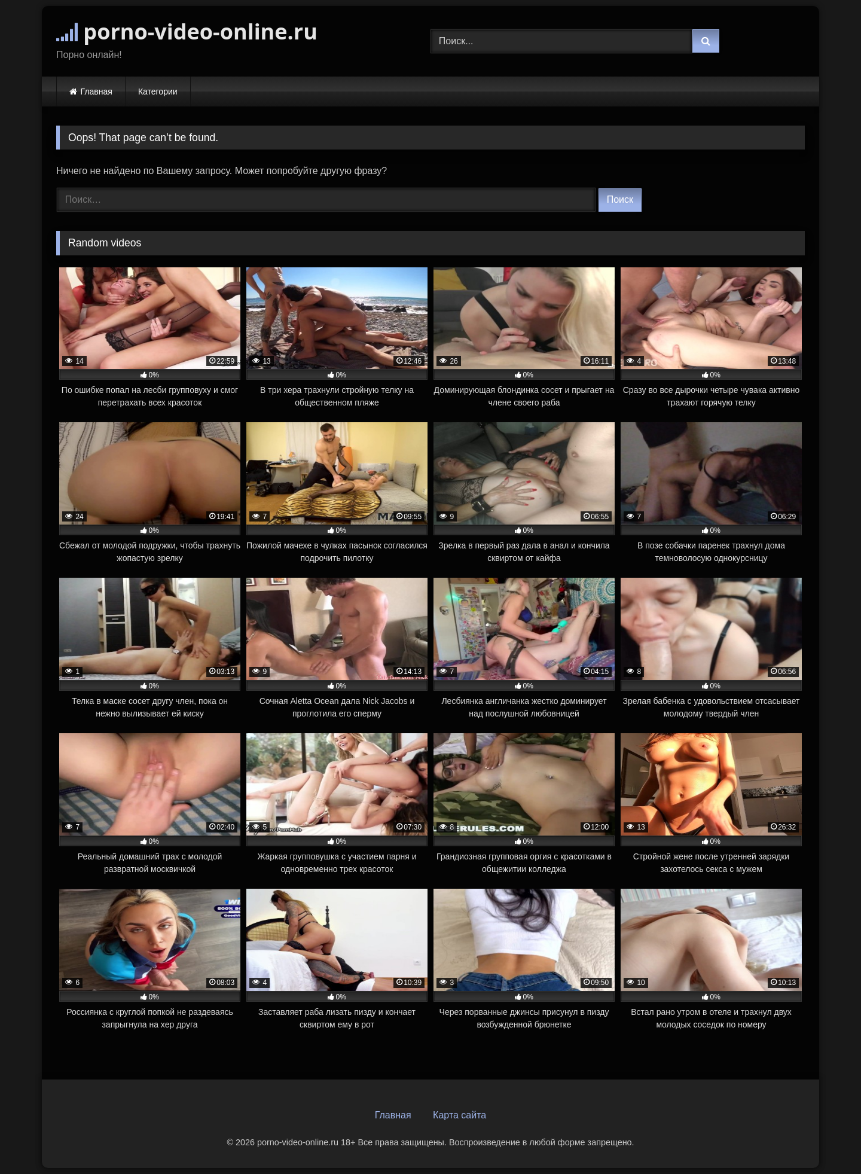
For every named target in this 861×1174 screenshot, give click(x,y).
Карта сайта (459, 1115)
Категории (158, 91)
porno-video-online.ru (186, 31)
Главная (96, 91)
